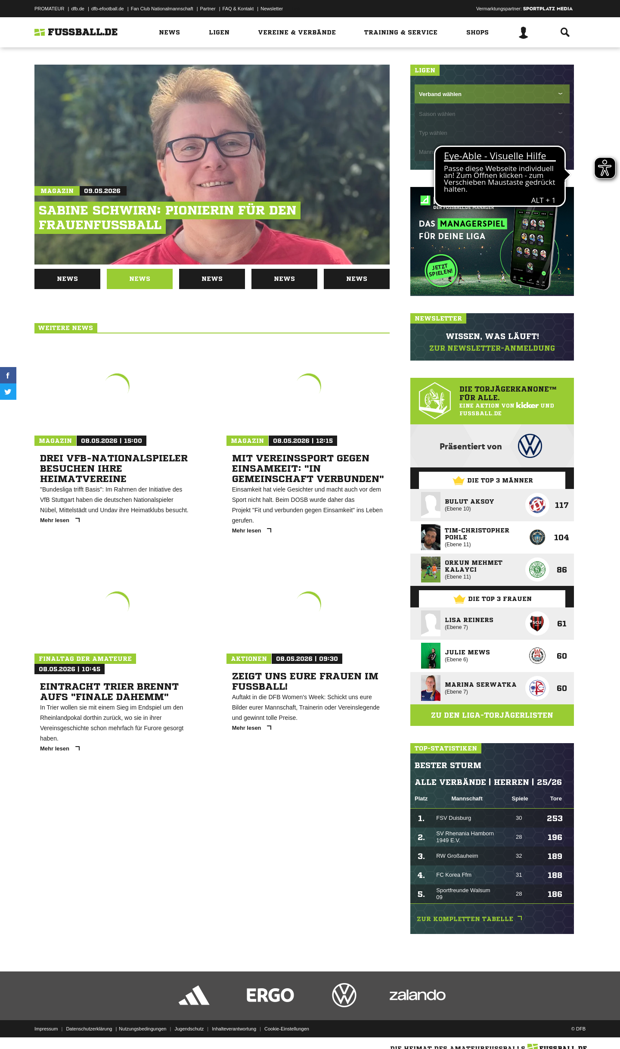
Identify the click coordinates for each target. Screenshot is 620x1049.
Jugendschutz (189, 1028)
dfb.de (77, 8)
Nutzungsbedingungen (142, 1028)
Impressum (46, 1028)
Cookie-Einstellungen (286, 1028)
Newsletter (271, 8)
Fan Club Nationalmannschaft (162, 8)
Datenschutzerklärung (89, 1028)
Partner (208, 8)
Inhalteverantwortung (234, 1028)
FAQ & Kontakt (238, 8)
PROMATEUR (49, 8)
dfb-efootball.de (107, 8)
